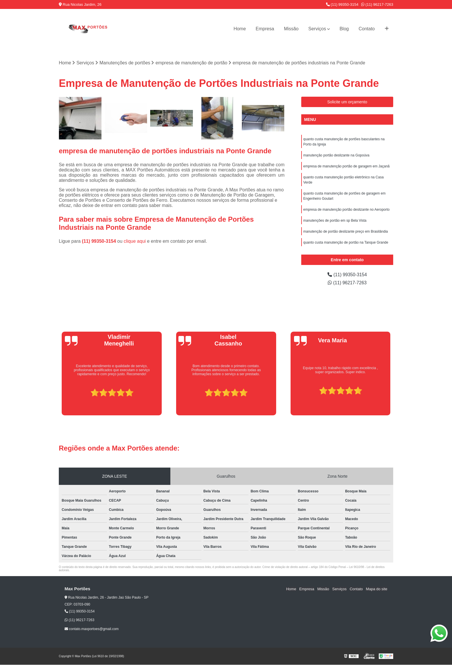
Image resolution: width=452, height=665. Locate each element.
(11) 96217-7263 (377, 4)
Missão (291, 28)
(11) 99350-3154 (342, 4)
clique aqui (135, 241)
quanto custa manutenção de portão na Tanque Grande (345, 242)
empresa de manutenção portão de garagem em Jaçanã (346, 166)
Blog (344, 28)
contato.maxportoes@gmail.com (92, 629)
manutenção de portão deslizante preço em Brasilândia (345, 231)
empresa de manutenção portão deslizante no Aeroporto (346, 210)
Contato (367, 28)
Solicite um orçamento (347, 102)
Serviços (317, 28)
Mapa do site (376, 589)
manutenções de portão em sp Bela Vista (334, 220)
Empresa (265, 28)
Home (239, 28)
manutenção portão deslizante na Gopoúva (336, 155)
